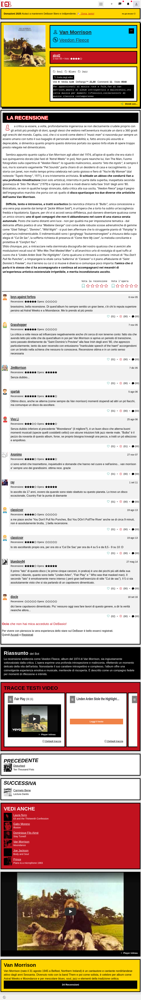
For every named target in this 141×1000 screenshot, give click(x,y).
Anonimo (16, 454)
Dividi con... (129, 104)
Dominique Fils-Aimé (26, 831)
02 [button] (113, 614)
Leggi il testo (96, 720)
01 (10, 697)
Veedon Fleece (74, 40)
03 (134, 697)
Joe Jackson (20, 848)
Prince (17, 857)
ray (12, 481)
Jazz (83, 71)
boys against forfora (23, 297)
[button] (111, 4)
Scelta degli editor (63, 77)
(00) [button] (135, 316)
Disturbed (19, 764)
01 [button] (113, 316)
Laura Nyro (20, 813)
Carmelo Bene (22, 788)
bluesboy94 (18, 560)
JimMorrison (18, 367)
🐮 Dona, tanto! (85, 13)
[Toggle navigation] (101, 4)
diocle (14, 595)
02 (72, 697)
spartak (15, 391)
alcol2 (56, 55)
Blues (70, 71)
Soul (58, 71)
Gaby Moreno (21, 822)
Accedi (14, 633)
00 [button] (125, 316)
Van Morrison (75, 32)
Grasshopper (19, 324)
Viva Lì (15, 418)
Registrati (27, 633)
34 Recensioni (70, 982)
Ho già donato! (129, 14)
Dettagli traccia (51, 739)
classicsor (17, 509)
